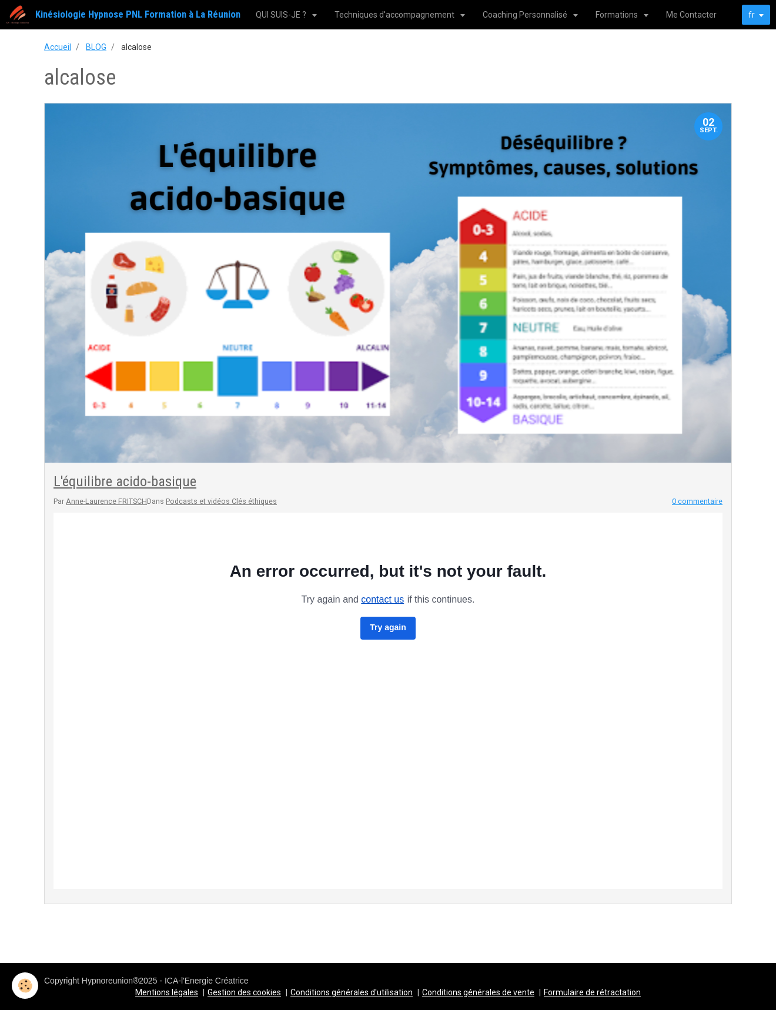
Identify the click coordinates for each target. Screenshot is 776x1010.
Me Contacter (691, 14)
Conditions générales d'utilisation (351, 992)
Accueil (57, 47)
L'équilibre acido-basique (124, 481)
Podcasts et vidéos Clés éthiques (221, 501)
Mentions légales (166, 992)
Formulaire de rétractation (592, 992)
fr (751, 14)
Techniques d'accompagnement (395, 14)
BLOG (96, 47)
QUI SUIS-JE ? (282, 14)
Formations (618, 14)
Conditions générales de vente (478, 992)
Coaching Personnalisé (526, 14)
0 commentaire (697, 501)
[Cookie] (25, 985)
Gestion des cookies (244, 992)
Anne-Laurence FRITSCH (106, 501)
